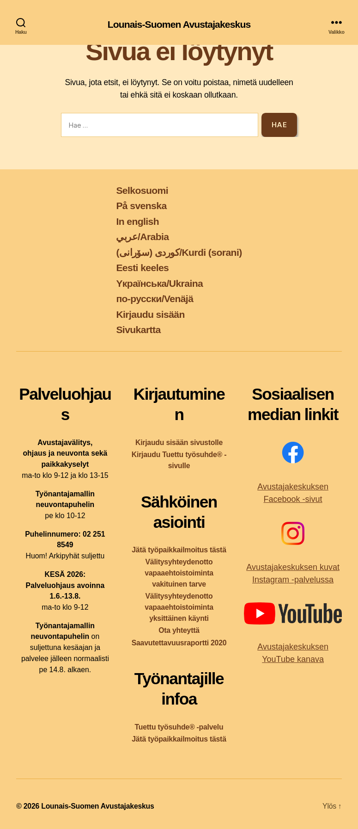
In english (137, 221)
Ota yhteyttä (179, 630)
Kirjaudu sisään (150, 314)
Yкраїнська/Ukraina (159, 283)
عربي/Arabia (142, 236)
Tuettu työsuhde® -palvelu (179, 727)
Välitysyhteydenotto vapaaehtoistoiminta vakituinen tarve (179, 573)
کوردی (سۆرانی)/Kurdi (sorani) (179, 252)
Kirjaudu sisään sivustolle (179, 442)
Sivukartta (138, 329)
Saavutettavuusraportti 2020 (179, 643)
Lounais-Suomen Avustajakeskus (179, 24)
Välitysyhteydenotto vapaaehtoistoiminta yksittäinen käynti (179, 607)
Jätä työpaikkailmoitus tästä (179, 550)
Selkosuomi (142, 190)
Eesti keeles (142, 267)
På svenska (141, 205)
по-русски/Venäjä (154, 298)
